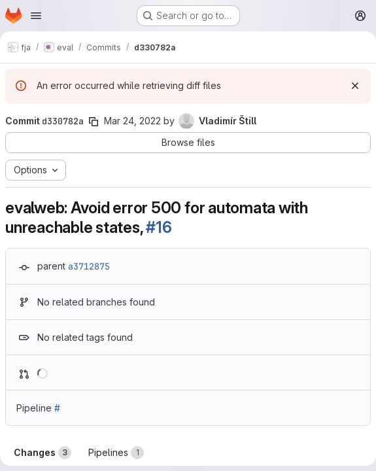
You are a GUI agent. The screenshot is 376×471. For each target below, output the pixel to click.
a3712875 (89, 266)
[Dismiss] (355, 86)
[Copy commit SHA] (93, 122)
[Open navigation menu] (36, 15)
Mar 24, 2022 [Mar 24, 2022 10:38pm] (132, 120)
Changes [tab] (42, 452)
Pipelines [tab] (116, 452)
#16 (158, 227)
